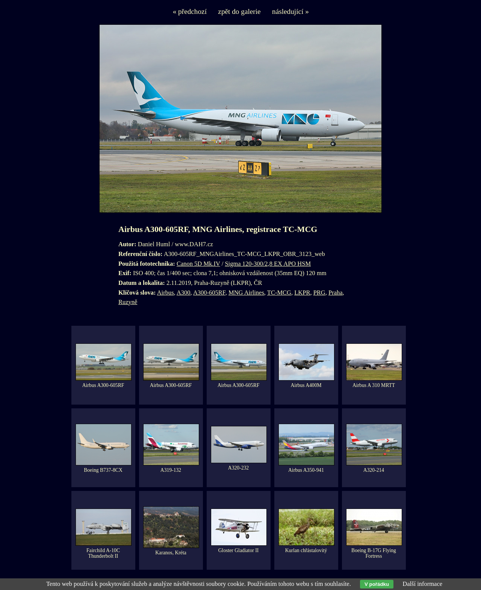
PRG (319, 292)
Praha (335, 292)
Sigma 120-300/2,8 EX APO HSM (268, 263)
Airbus (165, 292)
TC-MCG (279, 292)
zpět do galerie (239, 11)
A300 (184, 292)
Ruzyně (127, 302)
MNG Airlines (246, 292)
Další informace (422, 583)
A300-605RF (209, 292)
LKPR (302, 292)
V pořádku (377, 584)
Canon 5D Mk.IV (198, 263)
